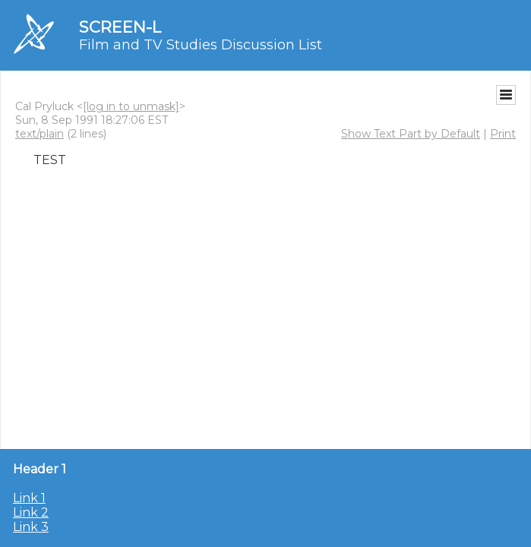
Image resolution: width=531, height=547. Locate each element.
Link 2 (31, 512)
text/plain (39, 134)
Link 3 (31, 527)
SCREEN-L (120, 26)
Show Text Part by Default (410, 134)
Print (503, 134)
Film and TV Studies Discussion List (200, 44)
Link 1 (29, 498)
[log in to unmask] (131, 106)
